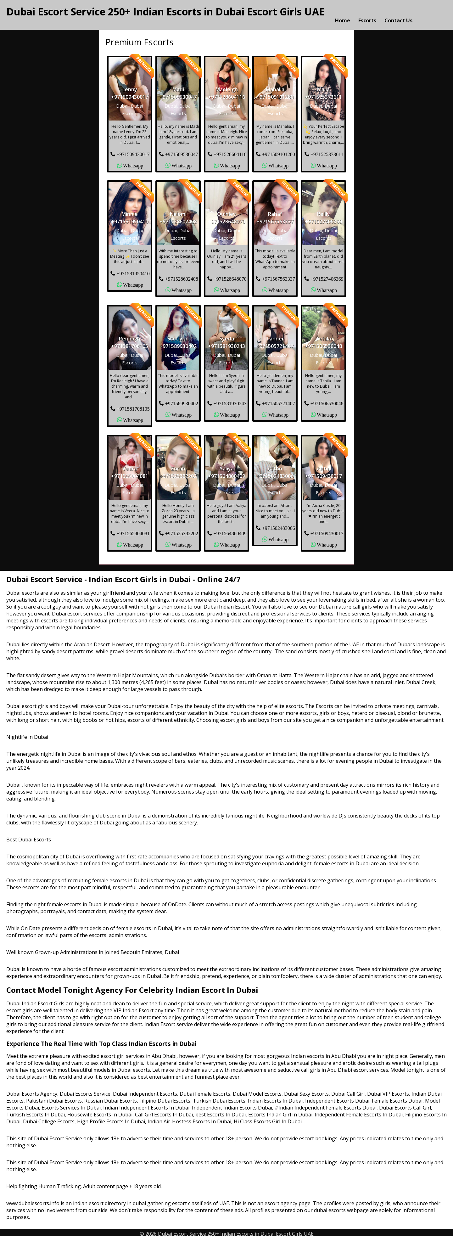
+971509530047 (181, 151)
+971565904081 (133, 530)
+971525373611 (326, 151)
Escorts (367, 13)
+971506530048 (327, 400)
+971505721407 (278, 400)
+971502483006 (278, 524)
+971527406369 (327, 275)
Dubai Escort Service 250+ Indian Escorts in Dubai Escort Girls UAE (165, 11)
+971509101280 (278, 151)
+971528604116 (230, 151)
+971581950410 (133, 270)
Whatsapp (133, 162)
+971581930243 (230, 400)
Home (342, 13)
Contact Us (398, 13)
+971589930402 (181, 400)
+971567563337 (278, 275)
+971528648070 (230, 275)
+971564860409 (230, 530)
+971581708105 (133, 405)
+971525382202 (181, 530)
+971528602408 (181, 275)
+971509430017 (133, 151)
